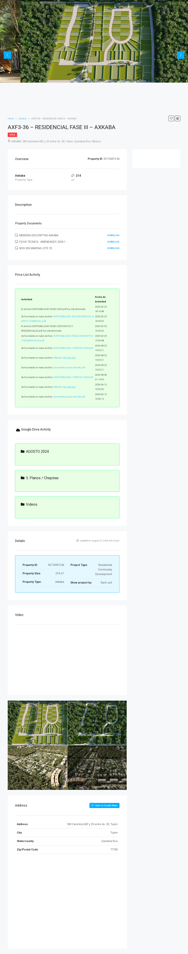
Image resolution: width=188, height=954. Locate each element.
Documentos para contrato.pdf (69, 367)
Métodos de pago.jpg (64, 357)
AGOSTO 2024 (35, 451)
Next (180, 55)
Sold (12, 134)
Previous (7, 55)
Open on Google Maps (104, 805)
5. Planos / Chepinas (40, 478)
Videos (29, 504)
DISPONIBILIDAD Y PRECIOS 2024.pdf (73, 348)
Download (113, 235)
